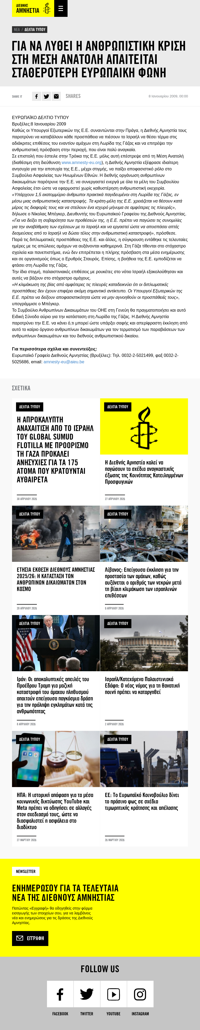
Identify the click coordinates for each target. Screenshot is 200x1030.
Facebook (36, 96)
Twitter (46, 96)
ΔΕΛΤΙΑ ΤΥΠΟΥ (35, 29)
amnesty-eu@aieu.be (64, 362)
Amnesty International (33, 8)
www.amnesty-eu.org (81, 162)
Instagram (140, 1013)
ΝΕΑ (17, 29)
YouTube (113, 1013)
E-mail (56, 96)
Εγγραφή (30, 938)
